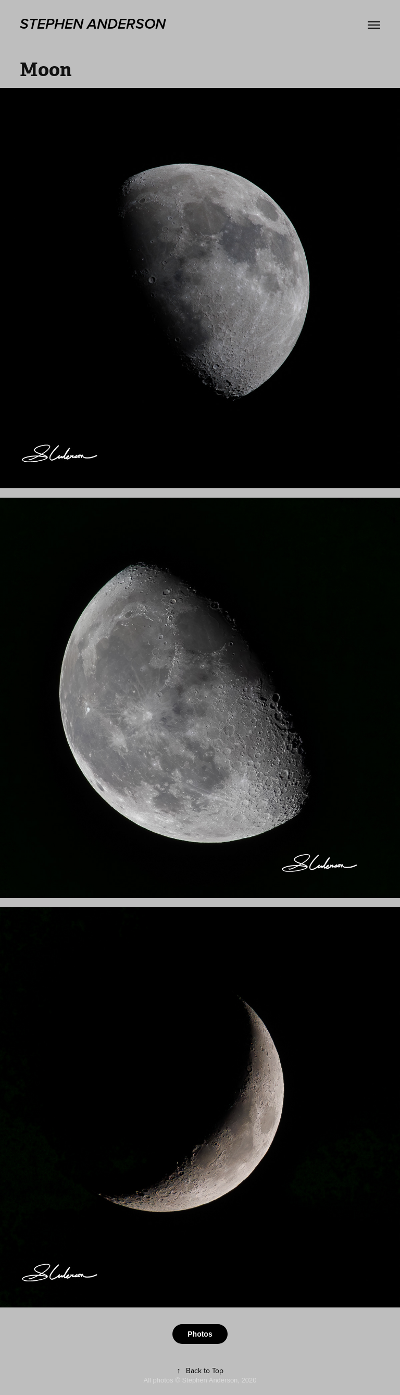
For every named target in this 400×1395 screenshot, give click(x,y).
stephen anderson (93, 24)
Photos (200, 1334)
